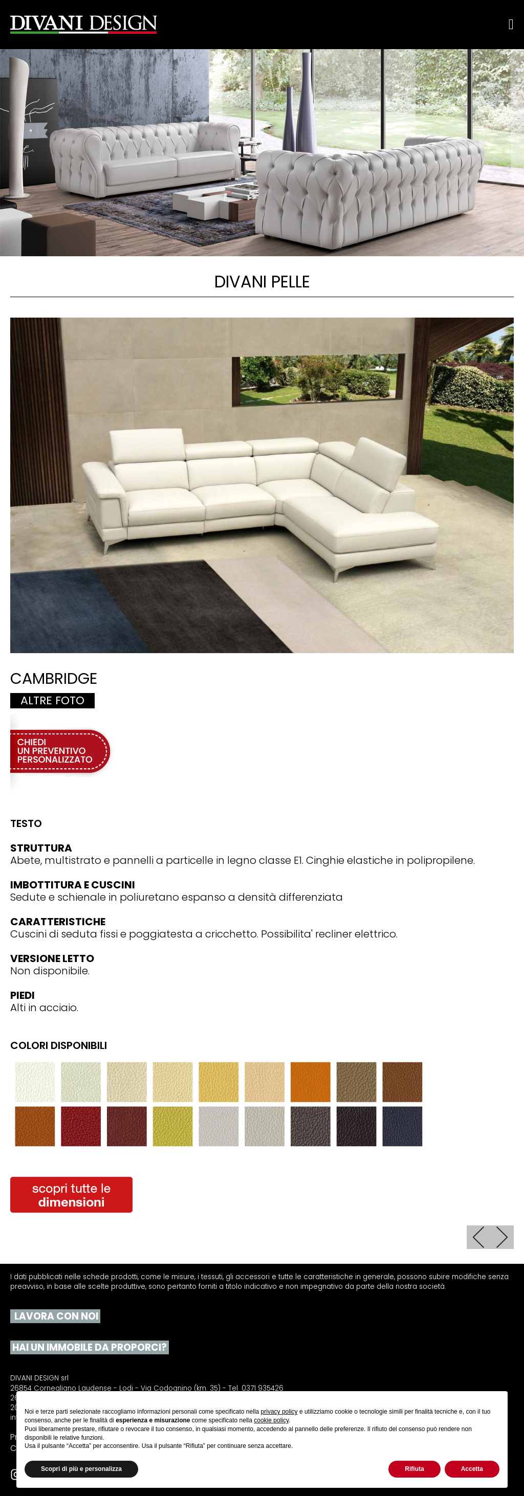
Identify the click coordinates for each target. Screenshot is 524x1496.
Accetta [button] (472, 1468)
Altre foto (52, 700)
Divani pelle (262, 281)
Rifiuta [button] (414, 1468)
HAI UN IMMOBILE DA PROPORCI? (88, 1347)
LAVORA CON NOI (55, 1316)
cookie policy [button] (271, 1420)
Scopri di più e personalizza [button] (81, 1468)
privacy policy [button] (279, 1411)
